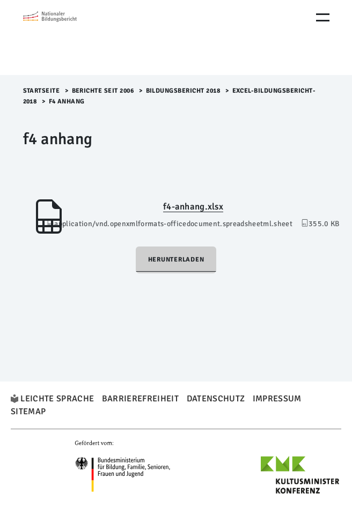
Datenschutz (216, 398)
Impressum (277, 398)
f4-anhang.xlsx (193, 206)
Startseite (41, 91)
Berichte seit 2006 (103, 91)
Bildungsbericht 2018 (183, 91)
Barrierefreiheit (140, 398)
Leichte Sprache (57, 398)
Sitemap (28, 411)
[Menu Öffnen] (322, 17)
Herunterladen (176, 260)
